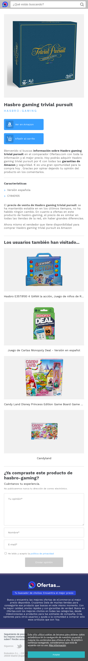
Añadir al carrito (25, 138)
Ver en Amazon (24, 124)
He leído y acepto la (31, 553)
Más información (57, 645)
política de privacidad (42, 553)
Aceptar (56, 654)
